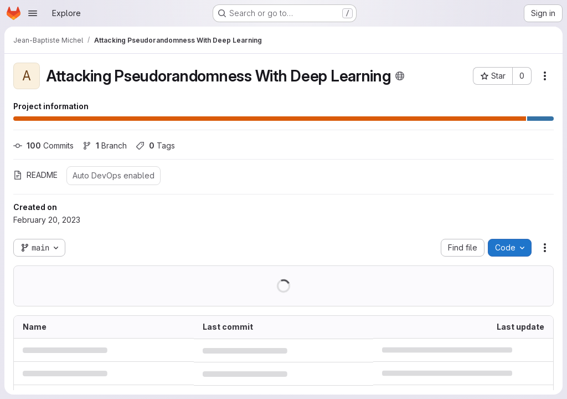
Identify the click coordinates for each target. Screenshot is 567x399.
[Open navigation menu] (33, 13)
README (35, 175)
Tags (155, 145)
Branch (105, 145)
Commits (43, 145)
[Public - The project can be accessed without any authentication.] (399, 75)
